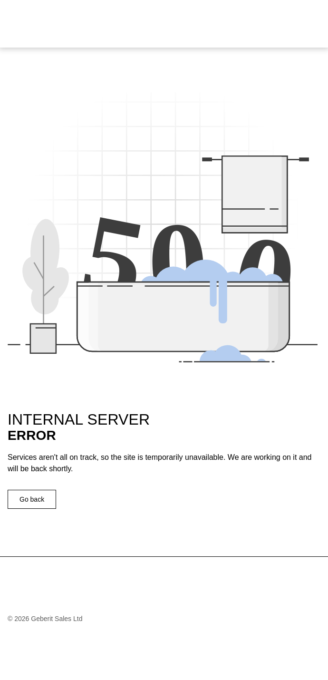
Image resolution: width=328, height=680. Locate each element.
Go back (31, 499)
